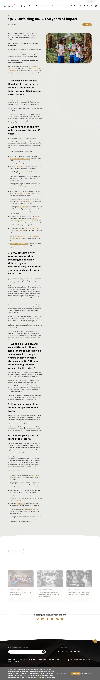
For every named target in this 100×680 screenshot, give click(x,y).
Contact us (32, 659)
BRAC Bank (35, 193)
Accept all (76, 673)
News (22, 15)
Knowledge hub (64, 6)
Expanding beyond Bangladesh (19, 244)
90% (37, 216)
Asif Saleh (32, 35)
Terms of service (54, 659)
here (38, 677)
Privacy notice (42, 659)
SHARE (87, 24)
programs (22, 483)
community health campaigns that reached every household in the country (26, 221)
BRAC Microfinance (25, 193)
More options (63, 673)
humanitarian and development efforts (21, 519)
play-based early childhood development (22, 72)
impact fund (21, 503)
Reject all (87, 673)
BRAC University (20, 166)
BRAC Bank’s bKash (25, 201)
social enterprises (23, 207)
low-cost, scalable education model (20, 159)
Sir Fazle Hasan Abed (18, 51)
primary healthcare (15, 500)
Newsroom (23, 659)
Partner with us (12, 659)
